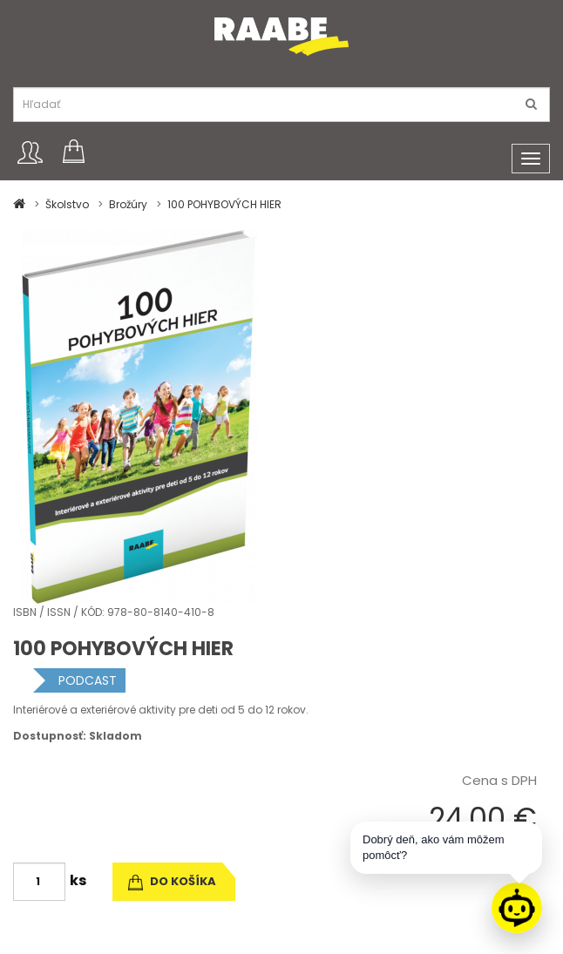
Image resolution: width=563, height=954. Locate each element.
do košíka (172, 881)
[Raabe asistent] (517, 908)
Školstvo (67, 204)
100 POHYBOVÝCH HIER (224, 204)
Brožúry (128, 204)
